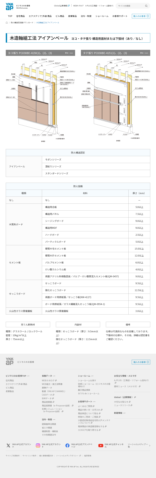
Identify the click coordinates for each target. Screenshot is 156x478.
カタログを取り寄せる (88, 430)
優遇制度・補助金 (50, 431)
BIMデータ (47, 398)
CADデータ (47, 395)
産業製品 (72, 15)
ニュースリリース (122, 405)
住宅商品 (20, 15)
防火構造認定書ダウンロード (22, 22)
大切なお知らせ (121, 402)
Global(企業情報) (61, 6)
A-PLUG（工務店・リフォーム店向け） (132, 380)
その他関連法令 (49, 435)
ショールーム (101, 15)
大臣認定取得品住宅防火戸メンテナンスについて (94, 421)
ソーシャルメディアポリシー (68, 455)
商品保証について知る (88, 413)
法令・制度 (86, 15)
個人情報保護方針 (46, 455)
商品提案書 (47, 402)
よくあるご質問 (85, 406)
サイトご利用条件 (13, 455)
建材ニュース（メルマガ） (126, 386)
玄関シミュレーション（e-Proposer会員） (52, 410)
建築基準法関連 (49, 424)
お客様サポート (120, 15)
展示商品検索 (84, 390)
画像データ (47, 387)
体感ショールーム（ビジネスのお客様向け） (94, 385)
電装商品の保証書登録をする (91, 426)
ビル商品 (60, 15)
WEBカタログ (78, 5)
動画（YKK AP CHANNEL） (54, 391)
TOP (10, 15)
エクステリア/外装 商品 (40, 15)
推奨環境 (87, 455)
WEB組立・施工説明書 (52, 384)
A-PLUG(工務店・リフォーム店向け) (99, 5)
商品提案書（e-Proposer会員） (56, 405)
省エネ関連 (47, 427)
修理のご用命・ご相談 (88, 417)
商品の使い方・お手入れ (89, 410)
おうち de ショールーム (88, 393)
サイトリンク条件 (29, 455)
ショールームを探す (87, 380)
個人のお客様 (139, 16)
